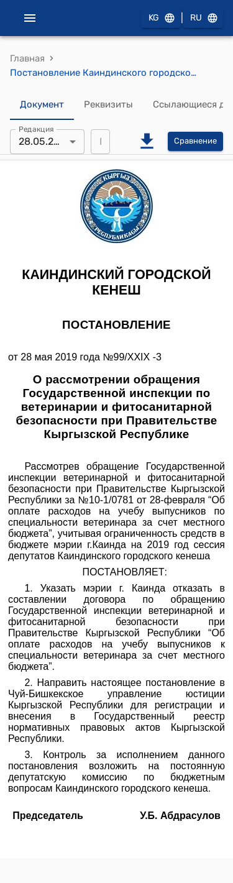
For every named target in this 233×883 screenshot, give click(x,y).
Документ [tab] (42, 105)
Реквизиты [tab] (108, 105)
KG (161, 18)
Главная (27, 58)
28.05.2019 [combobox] (44, 141)
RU (203, 18)
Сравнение (195, 141)
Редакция (36, 128)
